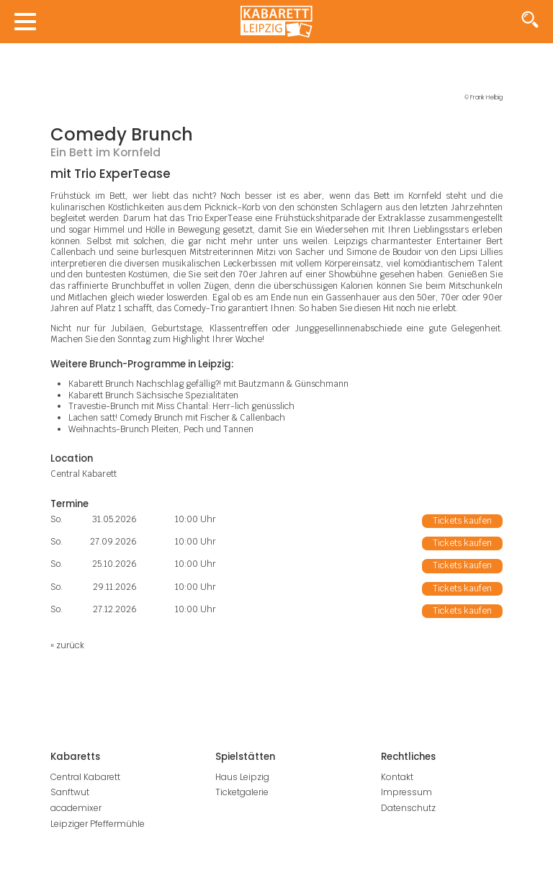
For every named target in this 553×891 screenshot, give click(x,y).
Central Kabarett (85, 777)
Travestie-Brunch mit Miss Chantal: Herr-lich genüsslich (181, 406)
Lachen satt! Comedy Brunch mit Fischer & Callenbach (176, 418)
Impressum (406, 792)
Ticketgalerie (242, 792)
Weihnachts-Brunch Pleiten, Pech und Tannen (160, 429)
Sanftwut (69, 792)
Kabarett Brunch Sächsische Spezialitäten (153, 395)
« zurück (67, 645)
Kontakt (397, 777)
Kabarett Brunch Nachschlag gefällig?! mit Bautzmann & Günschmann (208, 384)
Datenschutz (408, 808)
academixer (76, 808)
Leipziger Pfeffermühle (97, 824)
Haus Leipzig (242, 777)
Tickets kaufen (462, 521)
